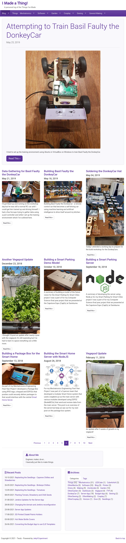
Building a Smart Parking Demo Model (59, 261)
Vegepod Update (96, 353)
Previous (37, 443)
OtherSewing (73, 496)
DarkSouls (86, 491)
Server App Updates (23, 510)
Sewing (80, 13)
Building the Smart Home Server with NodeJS (59, 355)
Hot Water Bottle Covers (25, 519)
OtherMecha (73, 485)
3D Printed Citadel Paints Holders (28, 514)
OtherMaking (88, 496)
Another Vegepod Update (17, 259)
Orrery (70, 488)
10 (84, 443)
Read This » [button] (14, 158)
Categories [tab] (74, 478)
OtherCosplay (73, 499)
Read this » (7, 223)
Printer (106, 485)
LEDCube (99, 482)
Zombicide (91, 488)
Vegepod (99, 491)
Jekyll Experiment (40, 538)
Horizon (86, 499)
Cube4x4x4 (112, 482)
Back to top (120, 538)
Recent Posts (13, 472)
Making (80, 488)
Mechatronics (25, 13)
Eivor (96, 499)
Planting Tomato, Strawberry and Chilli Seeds (33, 495)
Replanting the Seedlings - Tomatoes (30, 490)
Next (90, 443)
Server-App (85, 494)
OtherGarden (73, 491)
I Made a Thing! (15, 3)
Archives (73, 472)
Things (15, 13)
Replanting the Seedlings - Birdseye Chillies (32, 485)
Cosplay (67, 13)
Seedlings (106, 499)
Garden (54, 13)
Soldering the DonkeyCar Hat (104, 171)
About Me (32, 455)
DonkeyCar (72, 494)
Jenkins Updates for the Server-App (29, 500)
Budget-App (100, 494)
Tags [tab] (85, 478)
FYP (108, 491)
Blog (4, 13)
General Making (95, 13)
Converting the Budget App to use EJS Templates (35, 524)
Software (41, 13)
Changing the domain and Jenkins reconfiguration (35, 505)
